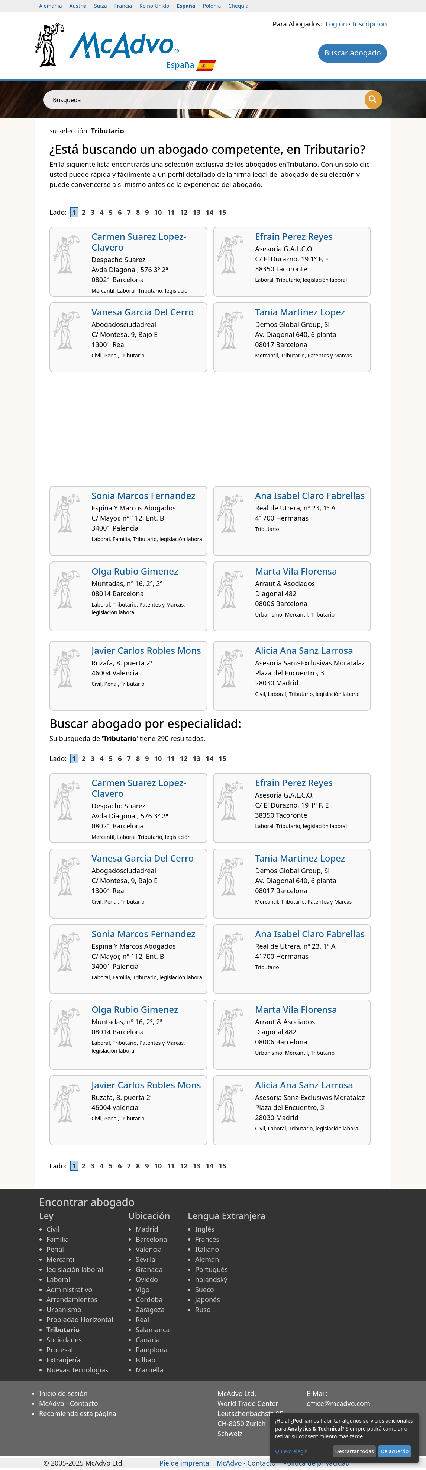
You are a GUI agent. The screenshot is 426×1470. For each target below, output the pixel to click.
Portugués (211, 1269)
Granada (149, 1269)
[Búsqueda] (373, 99)
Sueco (204, 1289)
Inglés (204, 1229)
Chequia (238, 5)
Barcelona (151, 1239)
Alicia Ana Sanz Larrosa (304, 650)
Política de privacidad (316, 1462)
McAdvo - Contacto (68, 1403)
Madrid (147, 1229)
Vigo (142, 1289)
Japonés (207, 1299)
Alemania (50, 5)
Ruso (203, 1309)
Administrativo (69, 1289)
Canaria (148, 1339)
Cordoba (149, 1299)
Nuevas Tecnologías (77, 1369)
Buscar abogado (352, 53)
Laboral (58, 1279)
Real (142, 1319)
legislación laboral (74, 1269)
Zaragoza (150, 1309)
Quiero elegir (291, 1451)
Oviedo (147, 1279)
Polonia (212, 5)
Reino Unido (154, 5)
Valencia (149, 1249)
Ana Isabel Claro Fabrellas (310, 495)
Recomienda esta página (77, 1413)
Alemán (207, 1259)
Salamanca (153, 1329)
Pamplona (152, 1349)
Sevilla (145, 1259)
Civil (52, 1229)
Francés (207, 1239)
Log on (336, 23)
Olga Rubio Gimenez (134, 571)
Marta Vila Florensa (296, 571)
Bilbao (145, 1359)
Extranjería (63, 1359)
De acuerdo (395, 1451)
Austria (78, 5)
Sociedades (64, 1339)
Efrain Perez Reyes (294, 236)
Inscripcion (369, 23)
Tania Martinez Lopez (300, 312)
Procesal (59, 1349)
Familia (57, 1239)
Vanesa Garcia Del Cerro (142, 312)
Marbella (149, 1369)
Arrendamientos (71, 1299)
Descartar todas (354, 1451)
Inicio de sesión (63, 1393)
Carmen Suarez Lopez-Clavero (138, 241)
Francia (123, 5)
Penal (55, 1249)
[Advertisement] (213, 432)
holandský (211, 1279)
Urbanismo (63, 1309)
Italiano (207, 1249)
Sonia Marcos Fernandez (143, 495)
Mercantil (61, 1259)
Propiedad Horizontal (79, 1319)
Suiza (100, 5)
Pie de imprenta (184, 1462)
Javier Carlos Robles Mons (146, 650)
